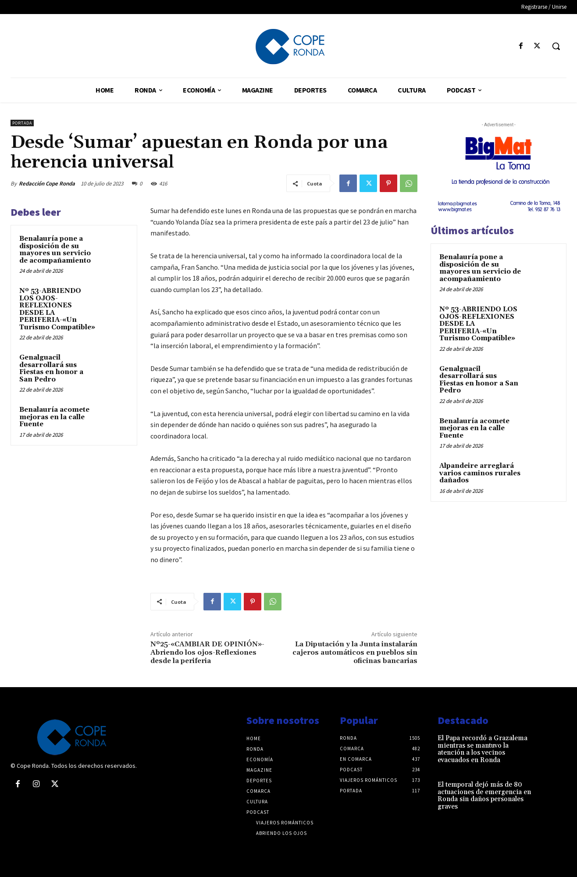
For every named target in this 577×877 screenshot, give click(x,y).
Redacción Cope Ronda (47, 183)
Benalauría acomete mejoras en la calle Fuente (54, 417)
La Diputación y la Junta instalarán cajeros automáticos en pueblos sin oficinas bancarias (354, 652)
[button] (555, 46)
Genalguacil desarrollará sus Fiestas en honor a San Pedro (51, 368)
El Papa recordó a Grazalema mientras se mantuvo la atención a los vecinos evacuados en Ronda (482, 749)
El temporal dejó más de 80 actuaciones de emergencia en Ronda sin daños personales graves (484, 796)
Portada (22, 123)
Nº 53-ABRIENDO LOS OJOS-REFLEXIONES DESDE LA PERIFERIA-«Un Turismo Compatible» (57, 309)
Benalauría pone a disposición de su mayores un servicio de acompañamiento (55, 250)
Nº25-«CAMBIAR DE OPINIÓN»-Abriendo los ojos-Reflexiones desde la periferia (207, 652)
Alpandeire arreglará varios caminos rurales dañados (479, 473)
